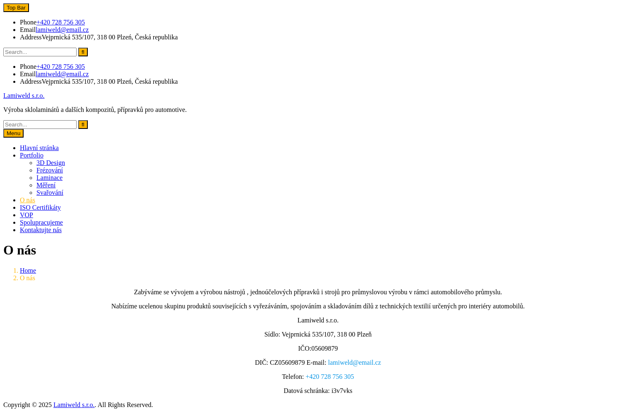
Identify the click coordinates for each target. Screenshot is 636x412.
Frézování (49, 170)
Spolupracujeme (41, 222)
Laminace (49, 177)
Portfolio (31, 155)
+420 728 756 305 (60, 22)
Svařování (49, 192)
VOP (26, 214)
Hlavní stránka (39, 147)
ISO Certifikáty (40, 207)
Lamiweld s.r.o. (24, 95)
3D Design (50, 162)
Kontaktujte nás (41, 229)
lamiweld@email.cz (62, 29)
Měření (45, 185)
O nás (27, 200)
